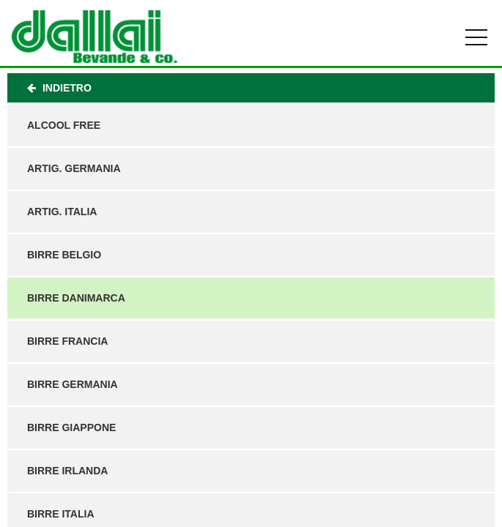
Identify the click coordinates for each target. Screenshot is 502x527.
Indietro (59, 88)
